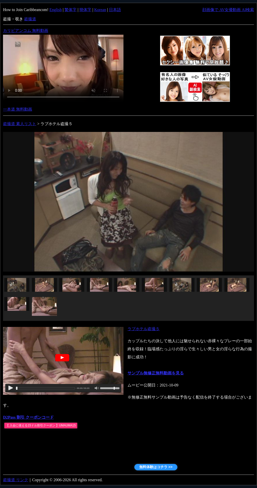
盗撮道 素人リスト (19, 124)
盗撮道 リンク (15, 480)
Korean (100, 10)
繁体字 (71, 10)
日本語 (115, 10)
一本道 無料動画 (17, 109)
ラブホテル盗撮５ (143, 329)
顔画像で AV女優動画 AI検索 (228, 10)
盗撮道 (30, 19)
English (55, 10)
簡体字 (85, 10)
